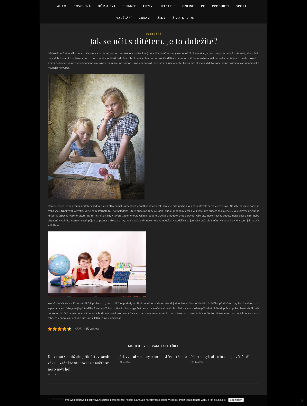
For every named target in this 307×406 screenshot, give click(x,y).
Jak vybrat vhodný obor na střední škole (153, 356)
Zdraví (144, 18)
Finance (129, 6)
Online (188, 6)
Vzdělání (124, 18)
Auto (61, 6)
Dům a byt (107, 6)
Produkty (220, 6)
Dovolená (82, 6)
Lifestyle (167, 6)
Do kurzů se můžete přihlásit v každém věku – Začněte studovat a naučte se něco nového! (81, 362)
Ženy (161, 18)
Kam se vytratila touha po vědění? (220, 356)
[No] (302, 400)
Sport (241, 6)
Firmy (148, 6)
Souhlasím (236, 399)
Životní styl (183, 18)
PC (203, 6)
